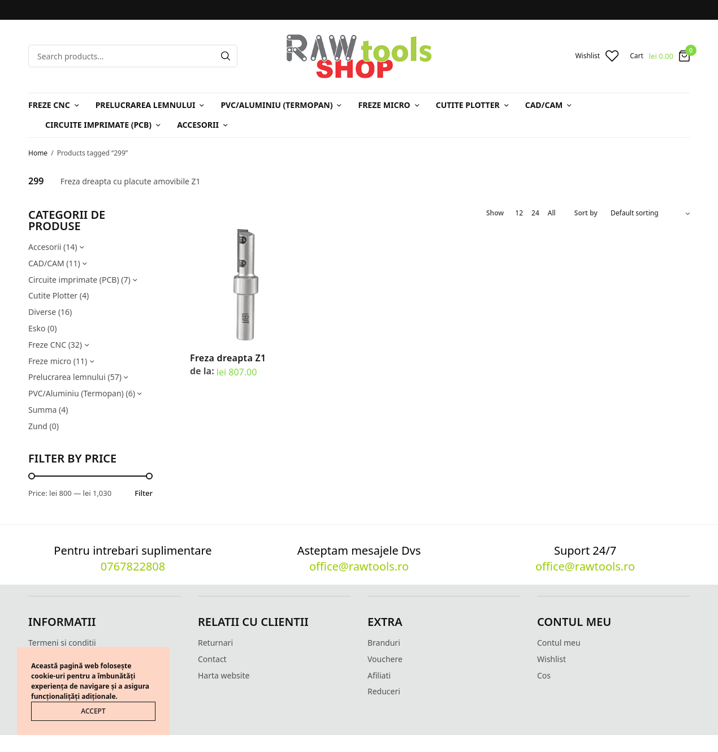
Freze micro (384, 105)
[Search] (225, 56)
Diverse (42, 311)
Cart (636, 56)
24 (535, 213)
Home (37, 153)
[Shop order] (650, 213)
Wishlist (551, 659)
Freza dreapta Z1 (228, 358)
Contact (212, 659)
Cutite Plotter (468, 105)
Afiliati (379, 675)
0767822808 (133, 566)
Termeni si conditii (62, 642)
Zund (37, 426)
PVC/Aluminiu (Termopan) (276, 105)
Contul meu (559, 642)
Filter (144, 493)
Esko (36, 328)
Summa (42, 409)
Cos (544, 675)
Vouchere (385, 659)
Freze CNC (49, 105)
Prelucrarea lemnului (146, 105)
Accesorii (198, 124)
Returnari (215, 642)
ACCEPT (93, 711)
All (552, 213)
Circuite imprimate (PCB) (98, 124)
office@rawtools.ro (359, 566)
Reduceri (383, 691)
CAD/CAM (544, 105)
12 (519, 213)
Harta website (223, 675)
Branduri (383, 642)
